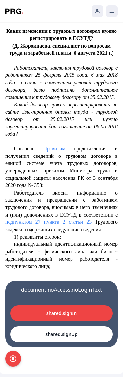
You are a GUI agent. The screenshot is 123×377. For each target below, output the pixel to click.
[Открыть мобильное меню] (112, 11)
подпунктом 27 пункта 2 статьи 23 (48, 222)
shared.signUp (61, 334)
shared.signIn (61, 313)
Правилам (54, 148)
